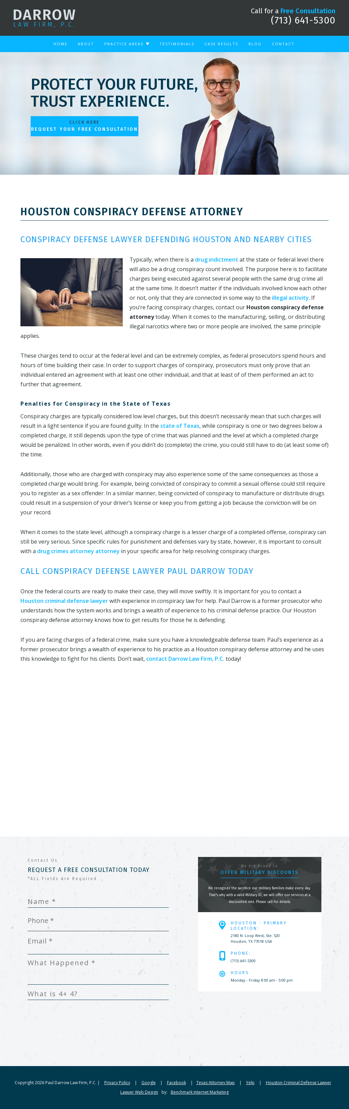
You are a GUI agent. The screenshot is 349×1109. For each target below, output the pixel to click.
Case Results (221, 43)
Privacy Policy (117, 1082)
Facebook (176, 1082)
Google (148, 1082)
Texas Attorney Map (215, 1082)
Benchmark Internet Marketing (200, 1092)
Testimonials (177, 43)
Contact (283, 43)
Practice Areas (123, 43)
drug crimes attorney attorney (78, 551)
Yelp (250, 1082)
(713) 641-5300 (303, 20)
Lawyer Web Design (139, 1092)
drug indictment (216, 259)
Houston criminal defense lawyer (64, 601)
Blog (255, 43)
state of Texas (179, 425)
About (86, 43)
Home (60, 43)
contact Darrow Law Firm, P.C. (185, 658)
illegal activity (290, 297)
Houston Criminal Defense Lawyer (298, 1082)
